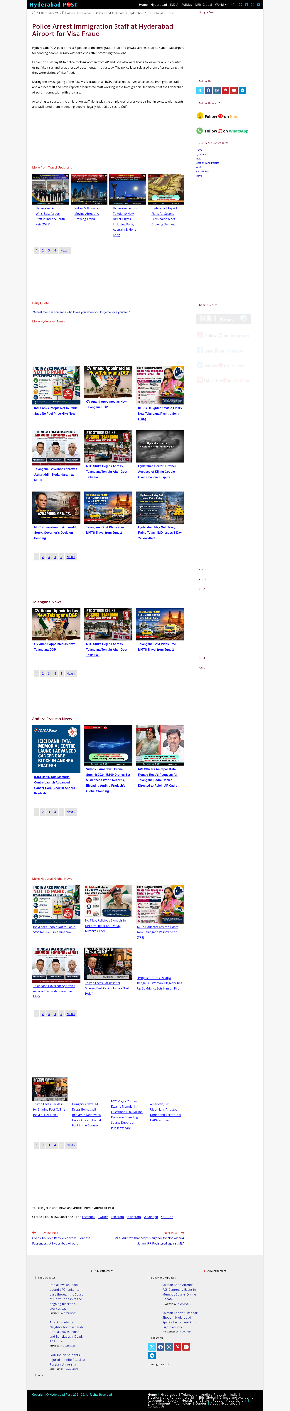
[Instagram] (217, 90)
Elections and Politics (207, 162)
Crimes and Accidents (110, 13)
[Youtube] (234, 90)
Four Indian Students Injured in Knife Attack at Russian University (67, 1359)
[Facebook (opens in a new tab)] (247, 4)
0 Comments (70, 1313)
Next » (64, 250)
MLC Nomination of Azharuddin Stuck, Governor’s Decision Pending (56, 533)
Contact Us (156, 1406)
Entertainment (159, 1403)
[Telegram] (242, 90)
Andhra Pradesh (213, 1395)
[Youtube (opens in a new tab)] (258, 4)
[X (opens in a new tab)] (240, 4)
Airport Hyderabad (79, 13)
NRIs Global (155, 13)
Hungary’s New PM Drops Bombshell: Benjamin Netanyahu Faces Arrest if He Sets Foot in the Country (87, 1114)
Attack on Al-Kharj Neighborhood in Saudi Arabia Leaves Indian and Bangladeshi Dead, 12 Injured (66, 1331)
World (199, 167)
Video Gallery (236, 1400)
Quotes (201, 1403)
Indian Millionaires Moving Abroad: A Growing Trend (87, 213)
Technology (183, 1403)
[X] (200, 90)
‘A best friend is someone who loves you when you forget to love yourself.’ (81, 312)
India (198, 158)
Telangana (189, 1395)
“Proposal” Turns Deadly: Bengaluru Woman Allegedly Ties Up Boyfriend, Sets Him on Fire (159, 983)
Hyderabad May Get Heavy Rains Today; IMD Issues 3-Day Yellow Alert (160, 533)
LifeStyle (202, 1400)
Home (199, 150)
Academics (156, 1400)
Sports (173, 1400)
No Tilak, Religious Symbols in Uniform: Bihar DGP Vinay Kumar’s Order (105, 925)
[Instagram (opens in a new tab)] (252, 4)
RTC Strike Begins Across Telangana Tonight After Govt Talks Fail (106, 472)
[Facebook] (208, 90)
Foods (217, 1400)
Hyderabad (136, 13)
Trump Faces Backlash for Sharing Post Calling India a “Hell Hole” (107, 988)
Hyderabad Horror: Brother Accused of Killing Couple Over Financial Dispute (157, 472)
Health (187, 1400)
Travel (171, 13)
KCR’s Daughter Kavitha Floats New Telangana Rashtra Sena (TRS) (160, 414)
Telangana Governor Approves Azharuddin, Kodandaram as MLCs (55, 474)
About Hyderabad (224, 1403)
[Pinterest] (225, 90)
